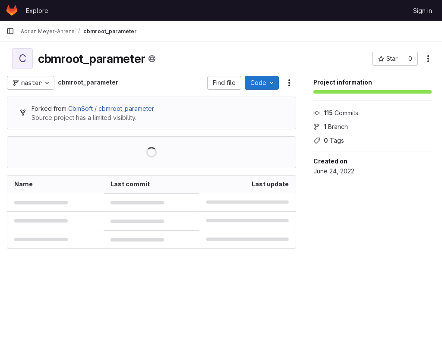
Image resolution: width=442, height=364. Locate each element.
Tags (328, 140)
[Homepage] (12, 10)
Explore (37, 10)
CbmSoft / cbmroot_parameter (111, 108)
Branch (330, 126)
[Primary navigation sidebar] (10, 31)
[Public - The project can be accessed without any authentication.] (151, 58)
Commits (335, 112)
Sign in (422, 10)
